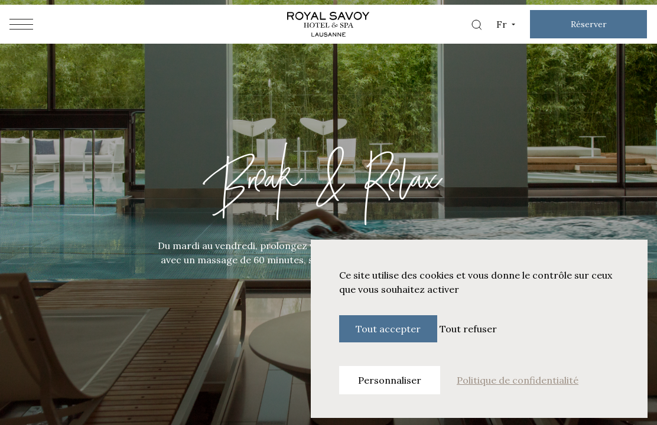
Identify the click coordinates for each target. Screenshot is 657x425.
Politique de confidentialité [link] (517, 380)
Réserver (589, 24)
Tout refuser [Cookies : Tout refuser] (468, 329)
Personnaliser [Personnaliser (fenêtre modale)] (389, 380)
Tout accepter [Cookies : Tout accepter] (388, 329)
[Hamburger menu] (21, 24)
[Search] (476, 24)
